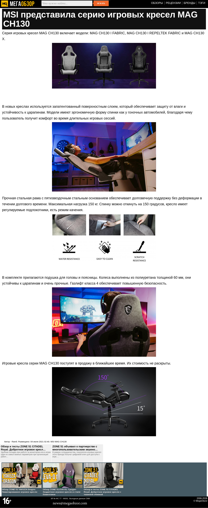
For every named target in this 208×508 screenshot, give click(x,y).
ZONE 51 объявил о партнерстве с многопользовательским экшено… (75, 448)
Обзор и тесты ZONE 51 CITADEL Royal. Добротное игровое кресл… (23, 448)
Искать (101, 3)
